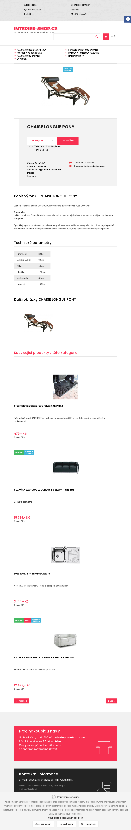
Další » (111, 701)
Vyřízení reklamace (32, 9)
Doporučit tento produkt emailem (89, 166)
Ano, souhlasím (43, 824)
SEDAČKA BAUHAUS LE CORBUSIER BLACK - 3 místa (44, 489)
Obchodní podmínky (80, 5)
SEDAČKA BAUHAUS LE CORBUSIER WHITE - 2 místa (44, 657)
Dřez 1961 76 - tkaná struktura (32, 573)
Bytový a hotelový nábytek (83, 52)
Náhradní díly (76, 55)
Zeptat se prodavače (84, 163)
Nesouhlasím (66, 824)
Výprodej (22, 58)
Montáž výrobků (78, 14)
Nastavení (91, 824)
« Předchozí (21, 701)
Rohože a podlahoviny (29, 52)
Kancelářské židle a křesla (31, 49)
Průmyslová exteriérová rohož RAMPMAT (38, 406)
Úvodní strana (30, 5)
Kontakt (27, 14)
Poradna (75, 9)
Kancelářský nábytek (28, 55)
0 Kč (113, 36)
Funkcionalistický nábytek (83, 49)
